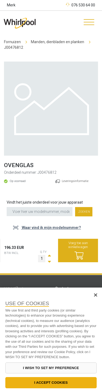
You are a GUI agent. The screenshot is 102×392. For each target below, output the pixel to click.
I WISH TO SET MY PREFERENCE (51, 368)
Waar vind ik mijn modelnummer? (51, 227)
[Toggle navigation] (87, 22)
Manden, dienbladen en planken (57, 42)
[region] (51, 340)
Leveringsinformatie (75, 181)
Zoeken (84, 211)
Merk (11, 5)
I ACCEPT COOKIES (51, 383)
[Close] (95, 295)
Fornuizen (12, 42)
